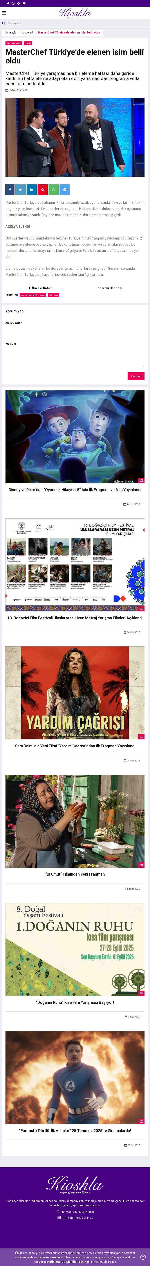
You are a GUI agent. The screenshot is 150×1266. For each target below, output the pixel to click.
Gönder (136, 376)
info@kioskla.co (84, 1218)
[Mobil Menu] (4, 12)
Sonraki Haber (110, 288)
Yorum (10, 344)
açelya (53, 295)
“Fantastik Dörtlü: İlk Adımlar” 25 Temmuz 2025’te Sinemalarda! (75, 1130)
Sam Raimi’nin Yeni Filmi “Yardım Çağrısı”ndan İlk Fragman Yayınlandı (75, 746)
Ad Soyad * (14, 323)
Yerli (28, 43)
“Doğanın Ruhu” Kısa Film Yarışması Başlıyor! (75, 1002)
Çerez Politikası (49, 1262)
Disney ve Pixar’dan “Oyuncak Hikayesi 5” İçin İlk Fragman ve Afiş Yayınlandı (75, 489)
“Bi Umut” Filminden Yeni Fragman (75, 874)
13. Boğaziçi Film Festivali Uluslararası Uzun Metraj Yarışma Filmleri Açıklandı (75, 618)
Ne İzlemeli (27, 32)
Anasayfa (10, 32)
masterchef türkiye (33, 295)
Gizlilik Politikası (78, 1262)
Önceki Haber (40, 288)
